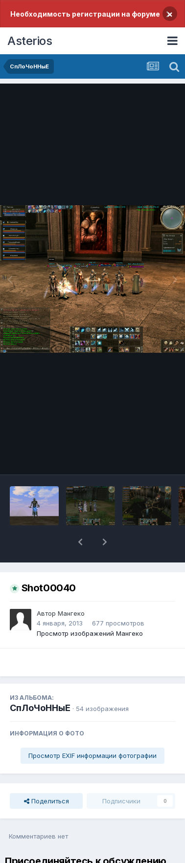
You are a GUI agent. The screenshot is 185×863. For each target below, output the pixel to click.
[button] (80, 542)
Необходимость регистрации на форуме (85, 14)
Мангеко (71, 613)
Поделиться (46, 801)
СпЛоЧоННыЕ (40, 708)
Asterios (29, 41)
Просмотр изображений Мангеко (90, 633)
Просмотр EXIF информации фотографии (92, 755)
